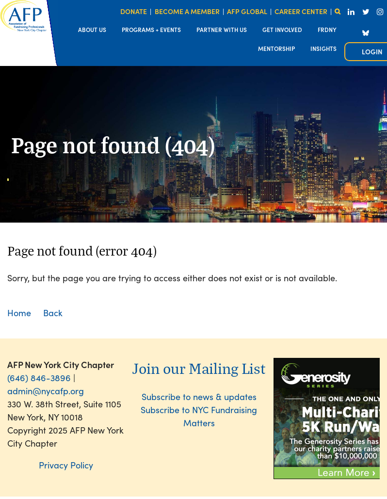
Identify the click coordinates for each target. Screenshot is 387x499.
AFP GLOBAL (247, 11)
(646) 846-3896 (39, 377)
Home (19, 312)
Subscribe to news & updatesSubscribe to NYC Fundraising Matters (199, 409)
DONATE (133, 11)
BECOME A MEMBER (187, 11)
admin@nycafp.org (45, 391)
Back (53, 312)
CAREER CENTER (300, 11)
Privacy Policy (66, 465)
